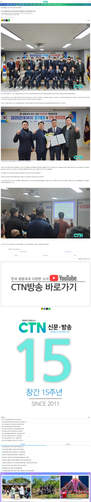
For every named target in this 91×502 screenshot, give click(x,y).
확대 (88, 24)
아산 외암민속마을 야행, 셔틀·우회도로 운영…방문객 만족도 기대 (14, 422)
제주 (42, 4)
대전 (23, 4)
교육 (14, 4)
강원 (45, 4)
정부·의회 (49, 4)
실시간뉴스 (23, 444)
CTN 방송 (15, 255)
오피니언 (55, 4)
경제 (8, 4)
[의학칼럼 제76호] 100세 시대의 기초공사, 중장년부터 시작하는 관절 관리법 (18, 470)
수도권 (30, 4)
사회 (11, 4)
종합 (2, 4)
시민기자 (60, 4)
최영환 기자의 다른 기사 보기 (84, 258)
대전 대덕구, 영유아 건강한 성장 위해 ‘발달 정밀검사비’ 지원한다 (15, 457)
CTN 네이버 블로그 (67, 251)
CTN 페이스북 (45, 255)
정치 (5, 4)
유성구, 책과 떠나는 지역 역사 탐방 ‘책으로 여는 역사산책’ (14, 465)
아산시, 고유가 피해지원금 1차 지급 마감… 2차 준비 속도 (12, 440)
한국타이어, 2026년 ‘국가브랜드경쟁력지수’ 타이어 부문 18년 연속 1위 (16, 460)
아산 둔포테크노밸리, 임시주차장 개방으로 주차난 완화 (12, 431)
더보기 (89, 417)
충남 (17, 4)
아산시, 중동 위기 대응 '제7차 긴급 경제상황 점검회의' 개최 (13, 428)
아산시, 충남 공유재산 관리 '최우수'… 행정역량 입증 (11, 438)
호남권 (38, 4)
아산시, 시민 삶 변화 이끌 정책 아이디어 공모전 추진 (11, 419)
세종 (27, 4)
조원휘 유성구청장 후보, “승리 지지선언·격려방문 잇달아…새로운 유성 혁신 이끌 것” (19, 462)
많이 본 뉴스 (68, 444)
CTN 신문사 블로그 (23, 251)
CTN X (75, 255)
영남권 (34, 4)
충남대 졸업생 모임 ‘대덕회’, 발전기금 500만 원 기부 (13, 446)
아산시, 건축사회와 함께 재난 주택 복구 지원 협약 (11, 426)
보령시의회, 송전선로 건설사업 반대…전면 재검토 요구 (13, 454)
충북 (20, 4)
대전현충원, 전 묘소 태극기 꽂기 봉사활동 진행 (12, 468)
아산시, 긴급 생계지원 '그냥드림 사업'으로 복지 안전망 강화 (13, 424)
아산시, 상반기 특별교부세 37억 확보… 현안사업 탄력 (12, 435)
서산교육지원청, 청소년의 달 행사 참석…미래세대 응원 (13, 452)
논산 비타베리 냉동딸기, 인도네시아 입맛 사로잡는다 (13, 449)
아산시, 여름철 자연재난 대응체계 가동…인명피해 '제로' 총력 (13, 433)
